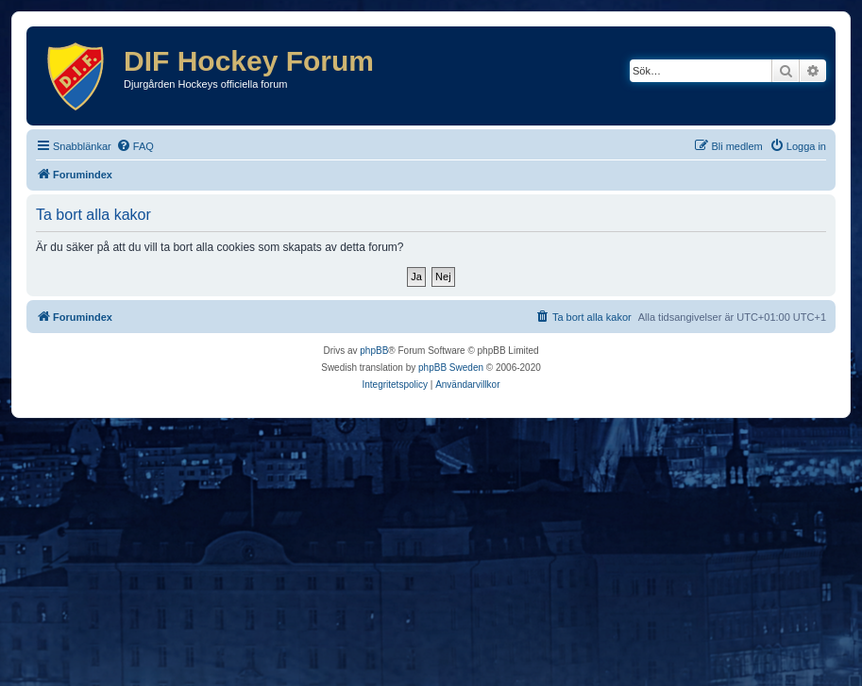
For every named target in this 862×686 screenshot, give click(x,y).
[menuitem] (135, 146)
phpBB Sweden (450, 367)
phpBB (374, 350)
